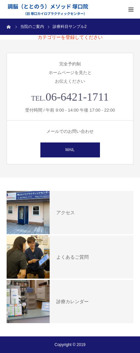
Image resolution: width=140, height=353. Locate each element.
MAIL (69, 149)
